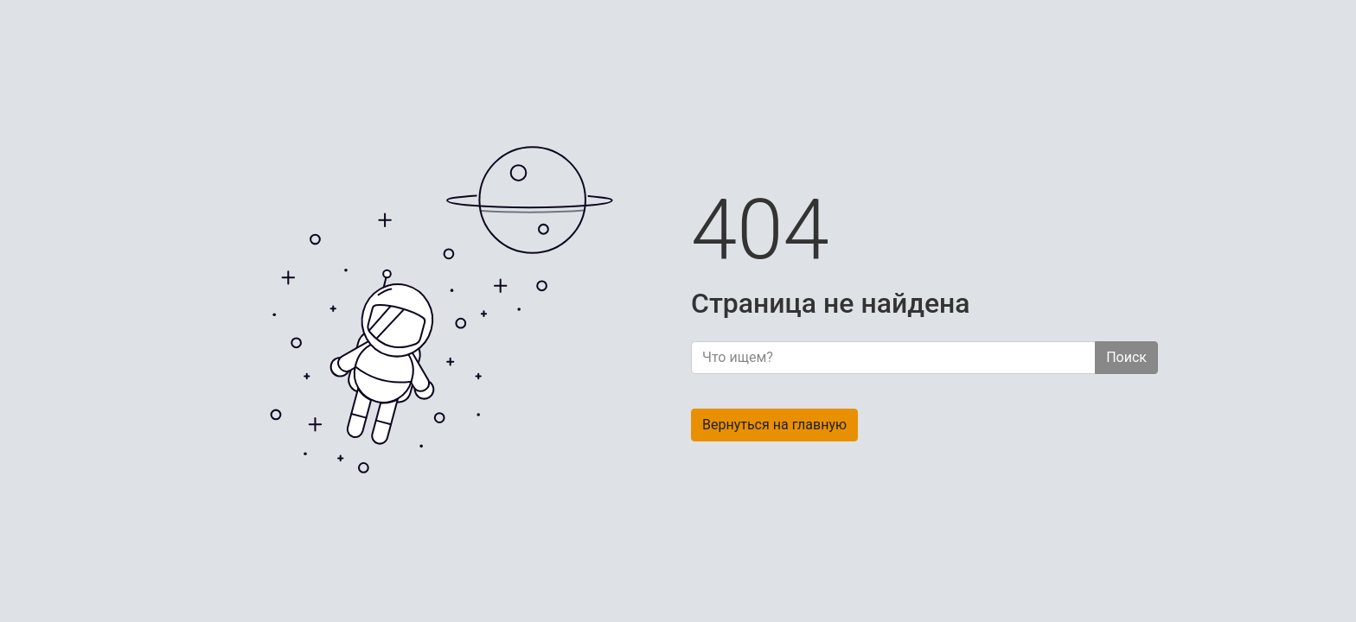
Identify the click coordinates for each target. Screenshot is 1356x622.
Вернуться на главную (774, 424)
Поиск (1126, 357)
